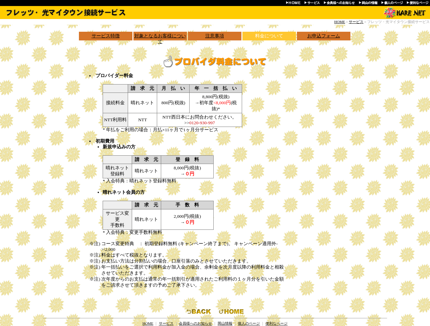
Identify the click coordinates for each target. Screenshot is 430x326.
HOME (339, 22)
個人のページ (249, 323)
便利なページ (276, 323)
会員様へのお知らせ (195, 323)
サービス (356, 22)
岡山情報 (225, 323)
